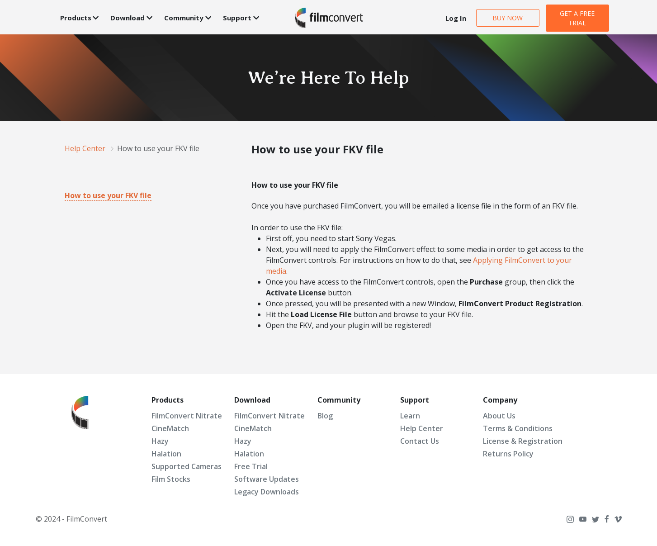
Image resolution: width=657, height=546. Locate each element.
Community (183, 17)
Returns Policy (508, 454)
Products (75, 17)
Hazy (160, 441)
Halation (166, 454)
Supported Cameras (186, 466)
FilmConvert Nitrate (186, 416)
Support (237, 17)
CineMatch (170, 428)
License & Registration (522, 441)
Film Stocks (170, 479)
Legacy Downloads (266, 492)
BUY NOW (507, 18)
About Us (499, 416)
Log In (455, 18)
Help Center (421, 428)
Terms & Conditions (518, 428)
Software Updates (266, 479)
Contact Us (419, 441)
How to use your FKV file (108, 195)
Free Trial (251, 466)
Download (127, 17)
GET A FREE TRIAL (577, 18)
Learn (410, 416)
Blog (325, 416)
